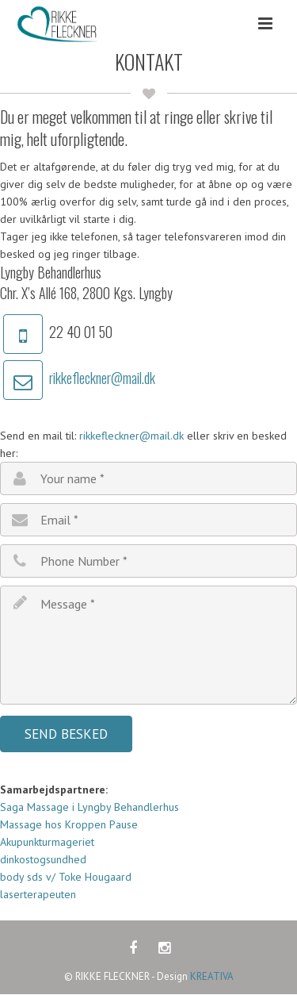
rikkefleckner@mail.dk (102, 377)
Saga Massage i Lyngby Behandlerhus (89, 807)
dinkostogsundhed (43, 859)
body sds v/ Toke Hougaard (65, 877)
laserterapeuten (38, 894)
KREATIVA (212, 976)
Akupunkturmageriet (48, 842)
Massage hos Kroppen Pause (69, 824)
